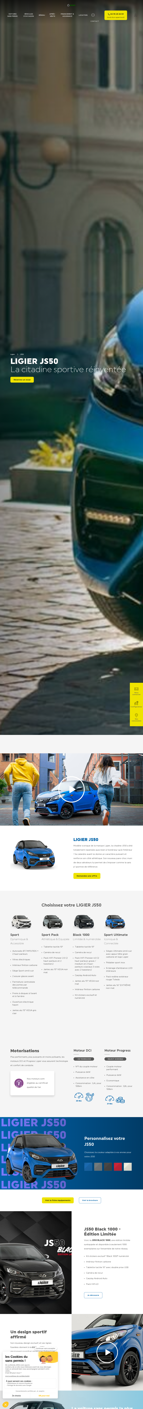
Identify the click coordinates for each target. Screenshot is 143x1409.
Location (83, 15)
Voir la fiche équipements (57, 1200)
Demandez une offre (87, 876)
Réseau (42, 15)
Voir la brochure (90, 1200)
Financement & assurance (67, 15)
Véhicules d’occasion (29, 15)
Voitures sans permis (12, 15)
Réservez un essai (22, 380)
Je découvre (93, 1295)
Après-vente (52, 15)
